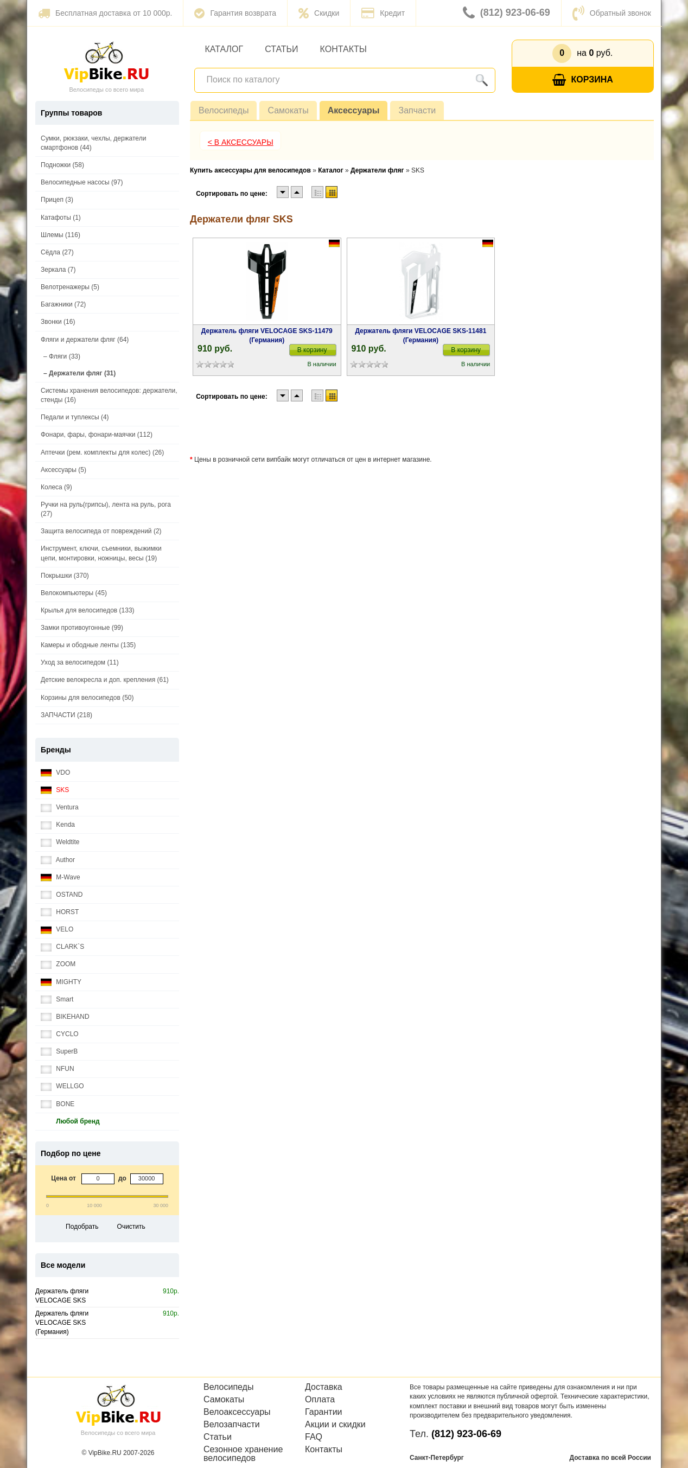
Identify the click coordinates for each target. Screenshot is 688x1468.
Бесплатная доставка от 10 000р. (105, 13)
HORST (60, 912)
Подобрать (82, 1226)
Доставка (323, 1387)
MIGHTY (61, 982)
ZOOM (58, 964)
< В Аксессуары (240, 142)
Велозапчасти (231, 1424)
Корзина (582, 80)
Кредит (383, 13)
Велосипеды (224, 110)
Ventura (60, 807)
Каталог (224, 49)
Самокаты (287, 110)
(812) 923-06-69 (506, 13)
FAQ (313, 1437)
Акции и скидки (335, 1424)
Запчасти (417, 110)
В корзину (312, 350)
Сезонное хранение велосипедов (243, 1454)
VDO (55, 773)
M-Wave (60, 877)
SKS (55, 790)
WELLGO (62, 1086)
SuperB (59, 1052)
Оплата (320, 1399)
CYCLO (60, 1034)
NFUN (57, 1069)
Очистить (131, 1226)
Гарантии (323, 1412)
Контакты (343, 49)
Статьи (281, 49)
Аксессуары (354, 110)
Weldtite (60, 842)
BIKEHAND (65, 1017)
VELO (57, 930)
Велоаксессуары (237, 1412)
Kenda (58, 825)
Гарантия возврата (235, 13)
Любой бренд (70, 1122)
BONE (57, 1104)
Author (58, 860)
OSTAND (61, 895)
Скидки (318, 13)
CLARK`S (62, 947)
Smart (57, 999)
